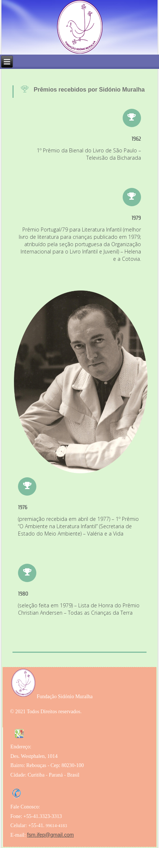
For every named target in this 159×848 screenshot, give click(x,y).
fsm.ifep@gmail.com (50, 835)
